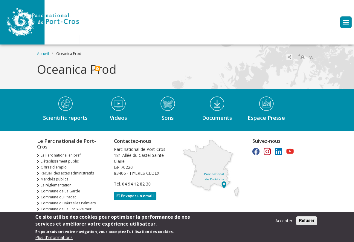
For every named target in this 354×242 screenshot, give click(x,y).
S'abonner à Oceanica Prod (97, 68)
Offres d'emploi (54, 167)
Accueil (43, 53)
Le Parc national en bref (61, 155)
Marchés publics (54, 179)
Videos (118, 117)
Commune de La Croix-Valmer (66, 209)
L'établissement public (60, 161)
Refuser (306, 222)
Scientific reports (65, 117)
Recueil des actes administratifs (67, 173)
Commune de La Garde (60, 191)
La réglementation (56, 185)
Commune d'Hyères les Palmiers (68, 203)
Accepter (283, 222)
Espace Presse (266, 117)
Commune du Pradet (58, 197)
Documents (217, 117)
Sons (167, 117)
